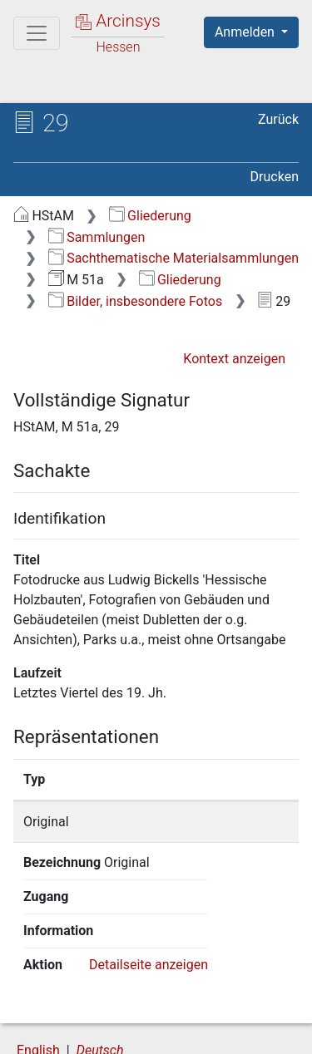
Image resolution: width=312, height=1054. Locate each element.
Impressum (223, 1031)
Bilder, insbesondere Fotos (135, 301)
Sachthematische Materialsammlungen (173, 258)
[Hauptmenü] (36, 33)
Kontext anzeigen (234, 359)
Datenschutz (220, 1014)
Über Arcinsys (96, 1014)
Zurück (278, 119)
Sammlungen (97, 237)
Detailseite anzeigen (148, 896)
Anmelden (246, 32)
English (38, 982)
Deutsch (100, 982)
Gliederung (150, 216)
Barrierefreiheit (100, 1031)
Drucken (274, 177)
